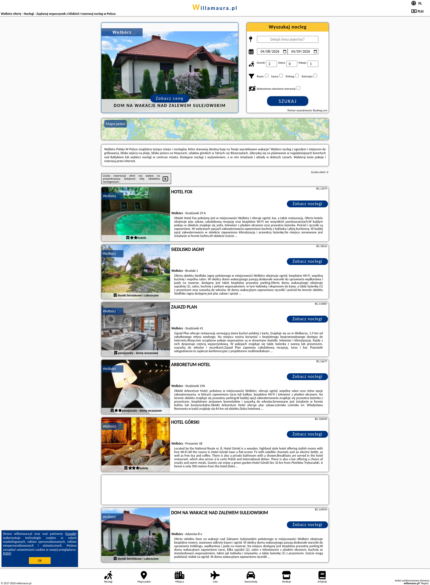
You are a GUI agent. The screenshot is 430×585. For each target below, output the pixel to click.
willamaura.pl (214, 8)
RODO (7, 553)
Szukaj (288, 101)
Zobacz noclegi (307, 203)
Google (71, 534)
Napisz (425, 583)
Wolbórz (109, 196)
